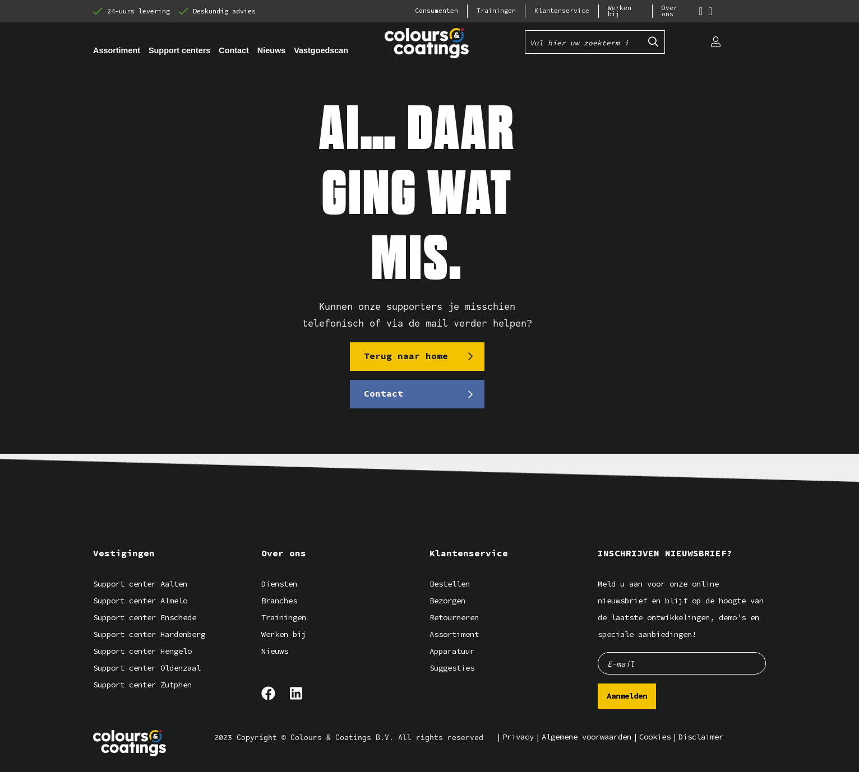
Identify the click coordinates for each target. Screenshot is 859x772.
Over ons (669, 11)
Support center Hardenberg (149, 634)
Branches (279, 601)
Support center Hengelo (142, 651)
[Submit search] (653, 42)
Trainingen (496, 11)
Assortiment (454, 634)
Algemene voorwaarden (586, 737)
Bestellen (450, 584)
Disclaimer (700, 737)
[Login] (715, 42)
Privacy (518, 737)
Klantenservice (561, 11)
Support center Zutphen (142, 685)
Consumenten (436, 11)
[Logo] (129, 743)
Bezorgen (447, 601)
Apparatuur (452, 651)
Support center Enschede (144, 618)
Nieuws (274, 651)
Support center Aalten (140, 584)
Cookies (655, 737)
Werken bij (619, 11)
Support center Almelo (140, 601)
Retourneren (454, 618)
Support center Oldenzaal (147, 668)
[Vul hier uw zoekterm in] (583, 42)
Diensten (279, 584)
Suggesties (452, 668)
